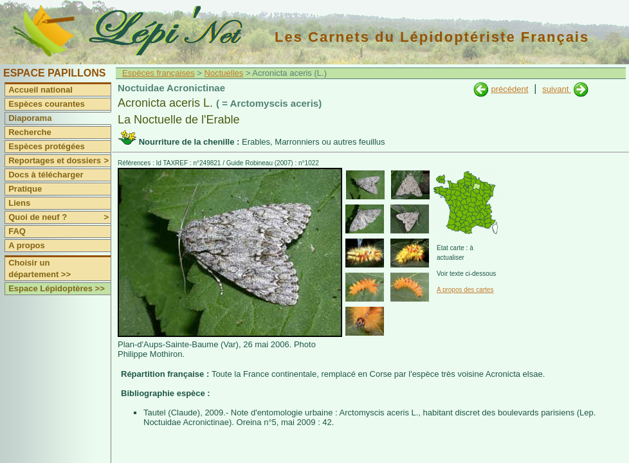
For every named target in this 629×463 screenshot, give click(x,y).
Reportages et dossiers (59, 161)
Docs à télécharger (45, 174)
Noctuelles (224, 73)
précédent (509, 89)
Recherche (29, 132)
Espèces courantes (46, 104)
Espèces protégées (46, 146)
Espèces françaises (158, 73)
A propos (26, 245)
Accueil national (40, 90)
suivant (556, 89)
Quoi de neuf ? (59, 217)
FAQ (17, 231)
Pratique (25, 189)
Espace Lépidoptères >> (56, 288)
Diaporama (29, 118)
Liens (19, 203)
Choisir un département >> (39, 268)
